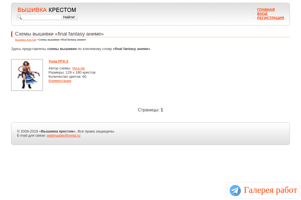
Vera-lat (78, 68)
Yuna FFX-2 (58, 61)
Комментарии (59, 81)
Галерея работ (270, 190)
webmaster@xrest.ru (63, 135)
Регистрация (270, 18)
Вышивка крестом (25, 39)
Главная (266, 10)
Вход (262, 14)
